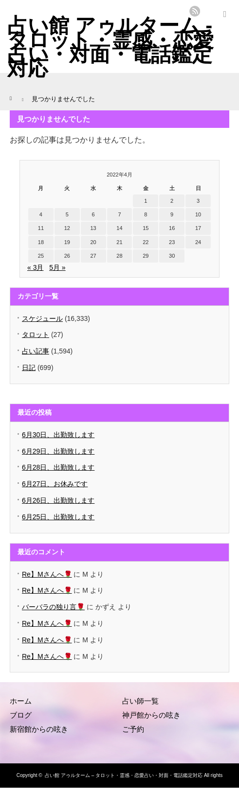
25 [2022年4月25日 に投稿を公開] (41, 256)
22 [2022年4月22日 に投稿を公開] (145, 242)
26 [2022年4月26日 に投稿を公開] (67, 256)
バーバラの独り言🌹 (53, 607)
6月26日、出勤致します (58, 500)
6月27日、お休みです (55, 484)
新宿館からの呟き (39, 729)
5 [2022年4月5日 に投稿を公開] (67, 214)
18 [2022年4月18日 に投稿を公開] (41, 242)
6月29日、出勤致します (58, 451)
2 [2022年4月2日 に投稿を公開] (171, 201)
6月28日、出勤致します (58, 467)
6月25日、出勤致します (58, 517)
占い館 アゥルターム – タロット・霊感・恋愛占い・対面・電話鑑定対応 (123, 775)
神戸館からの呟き (151, 715)
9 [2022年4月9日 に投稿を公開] (171, 214)
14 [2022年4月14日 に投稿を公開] (119, 228)
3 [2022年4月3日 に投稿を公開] (198, 201)
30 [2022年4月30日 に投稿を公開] (172, 256)
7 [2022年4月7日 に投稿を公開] (119, 214)
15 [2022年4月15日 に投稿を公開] (145, 228)
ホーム (21, 701)
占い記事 (35, 351)
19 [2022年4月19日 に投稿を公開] (67, 242)
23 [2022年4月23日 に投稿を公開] (172, 242)
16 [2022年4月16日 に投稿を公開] (172, 228)
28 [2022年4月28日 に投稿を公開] (119, 256)
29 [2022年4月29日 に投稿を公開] (145, 256)
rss (194, 11)
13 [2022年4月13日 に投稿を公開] (93, 228)
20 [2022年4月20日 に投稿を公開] (93, 242)
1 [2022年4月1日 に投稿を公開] (145, 201)
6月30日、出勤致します (58, 435)
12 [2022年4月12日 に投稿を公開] (67, 228)
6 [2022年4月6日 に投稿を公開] (93, 214)
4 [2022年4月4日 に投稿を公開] (40, 214)
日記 (29, 367)
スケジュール (42, 318)
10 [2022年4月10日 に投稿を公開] (198, 214)
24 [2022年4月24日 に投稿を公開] (198, 242)
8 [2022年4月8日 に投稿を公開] (145, 214)
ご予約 (133, 729)
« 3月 (35, 267)
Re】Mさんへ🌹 (47, 574)
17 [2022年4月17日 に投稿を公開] (198, 228)
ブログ (21, 715)
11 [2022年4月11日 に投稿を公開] (41, 228)
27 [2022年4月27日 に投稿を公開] (93, 256)
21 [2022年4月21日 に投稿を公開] (119, 242)
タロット (35, 334)
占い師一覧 (140, 701)
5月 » (57, 267)
